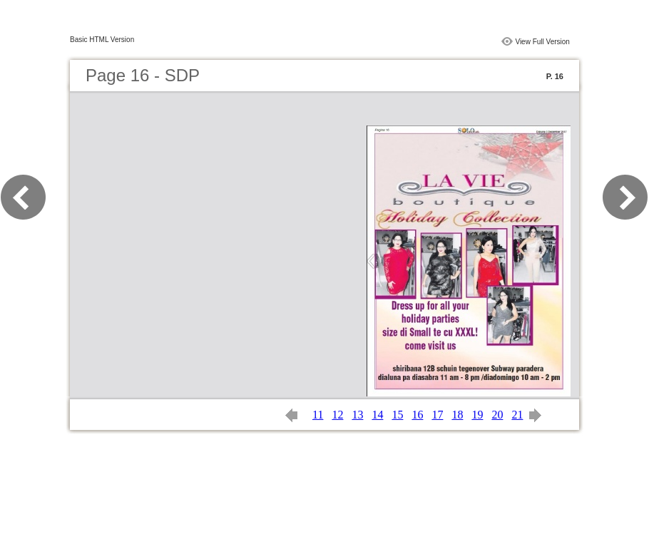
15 (397, 415)
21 (517, 415)
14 (377, 415)
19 (477, 415)
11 (317, 415)
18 (457, 415)
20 (497, 415)
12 (337, 415)
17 (437, 415)
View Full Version (542, 42)
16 (417, 415)
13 (357, 415)
